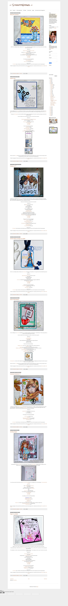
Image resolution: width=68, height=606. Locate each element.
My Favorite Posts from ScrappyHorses (40, 10)
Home (11, 10)
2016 (50, 112)
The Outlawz (20, 198)
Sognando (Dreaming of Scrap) (28, 221)
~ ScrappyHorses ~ (21, 5)
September (52, 87)
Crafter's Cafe (27, 126)
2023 (50, 82)
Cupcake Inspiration (27, 352)
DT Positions (24, 10)
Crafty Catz (25, 61)
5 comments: (20, 294)
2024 (50, 81)
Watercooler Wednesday (26, 418)
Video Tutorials (29, 10)
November (52, 85)
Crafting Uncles (25, 567)
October (52, 86)
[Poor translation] (3, 593)
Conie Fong (19, 464)
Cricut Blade (28, 56)
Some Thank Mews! (14, 299)
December (52, 84)
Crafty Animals (26, 350)
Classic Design (28, 419)
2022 (50, 83)
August (51, 88)
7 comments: (20, 233)
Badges (33, 10)
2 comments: (20, 73)
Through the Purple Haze (28, 498)
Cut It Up (16, 155)
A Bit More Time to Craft (28, 499)
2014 (50, 114)
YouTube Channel (51, 48)
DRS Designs (34, 119)
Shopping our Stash (20, 345)
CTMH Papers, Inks (28, 210)
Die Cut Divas (27, 127)
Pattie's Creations (32, 50)
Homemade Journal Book (29, 211)
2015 (50, 113)
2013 (50, 115)
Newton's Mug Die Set (28, 338)
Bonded (23, 199)
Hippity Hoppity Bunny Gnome (26, 275)
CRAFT (21, 347)
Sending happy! (13, 431)
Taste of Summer (27, 52)
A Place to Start (28, 220)
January (52, 96)
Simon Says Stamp (26, 225)
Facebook (27, 482)
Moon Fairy (25, 553)
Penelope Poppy (34, 464)
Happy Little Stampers (26, 128)
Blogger (37, 586)
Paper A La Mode (14, 514)
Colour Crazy (26, 416)
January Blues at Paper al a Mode (17, 238)
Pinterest (43, 65)
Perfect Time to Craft (28, 501)
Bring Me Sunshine (14, 14)
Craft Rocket (27, 346)
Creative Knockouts (26, 130)
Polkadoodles (32, 488)
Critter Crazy (25, 351)
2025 (50, 80)
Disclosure (14, 10)
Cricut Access (25, 121)
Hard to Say (12, 78)
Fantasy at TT (13, 166)
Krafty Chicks (27, 497)
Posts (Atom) (15, 580)
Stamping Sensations (23, 349)
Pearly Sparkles (27, 287)
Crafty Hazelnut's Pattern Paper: (26, 503)
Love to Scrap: (28, 60)
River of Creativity (28, 222)
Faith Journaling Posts (19, 10)
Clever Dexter (24, 285)
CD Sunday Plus (23, 223)
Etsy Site (24, 482)
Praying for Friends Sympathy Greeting (26, 119)
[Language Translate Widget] (53, 27)
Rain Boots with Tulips (26, 50)
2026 (50, 79)
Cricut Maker (28, 57)
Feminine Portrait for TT (15, 374)
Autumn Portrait (25, 407)
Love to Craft (28, 129)
